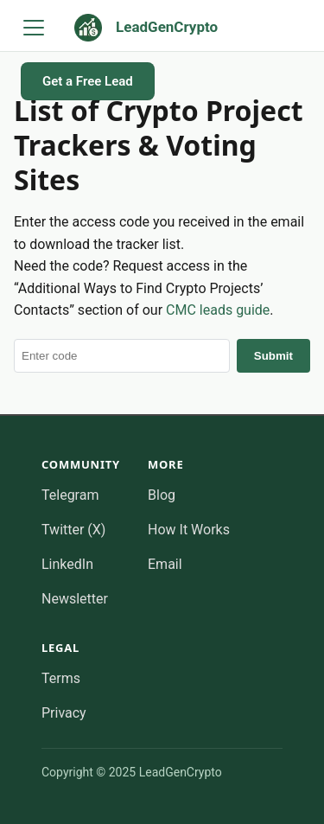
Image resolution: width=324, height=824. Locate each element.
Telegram (69, 495)
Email (165, 564)
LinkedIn (67, 564)
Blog (161, 495)
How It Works (189, 529)
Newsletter (74, 599)
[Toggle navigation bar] (34, 28)
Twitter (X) (73, 529)
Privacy (63, 713)
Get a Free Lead (87, 81)
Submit (273, 355)
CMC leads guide (218, 310)
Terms (60, 678)
